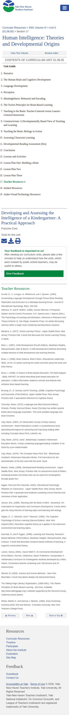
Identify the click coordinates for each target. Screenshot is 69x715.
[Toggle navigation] (64, 8)
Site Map (11, 657)
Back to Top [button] (56, 615)
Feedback (14, 666)
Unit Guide (10, 66)
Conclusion (9, 150)
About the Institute (16, 650)
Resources (15, 631)
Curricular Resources (14, 27)
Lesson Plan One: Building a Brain (21, 162)
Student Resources (13, 188)
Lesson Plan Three (13, 175)
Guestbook (12, 674)
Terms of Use (37, 684)
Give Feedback (15, 273)
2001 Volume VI (38, 27)
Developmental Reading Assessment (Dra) (25, 144)
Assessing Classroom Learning (19, 137)
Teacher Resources (14, 181)
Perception (9, 92)
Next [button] (29, 615)
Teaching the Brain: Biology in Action (23, 131)
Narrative (8, 73)
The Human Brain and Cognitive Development (27, 79)
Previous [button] (10, 615)
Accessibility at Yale (17, 684)
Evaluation (12, 653)
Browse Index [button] (51, 53)
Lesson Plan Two (12, 169)
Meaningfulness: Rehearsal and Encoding (24, 98)
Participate (12, 646)
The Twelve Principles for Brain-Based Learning (28, 105)
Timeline (11, 642)
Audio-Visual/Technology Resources (22, 194)
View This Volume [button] (19, 53)
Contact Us (12, 677)
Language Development (16, 86)
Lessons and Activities (15, 156)
